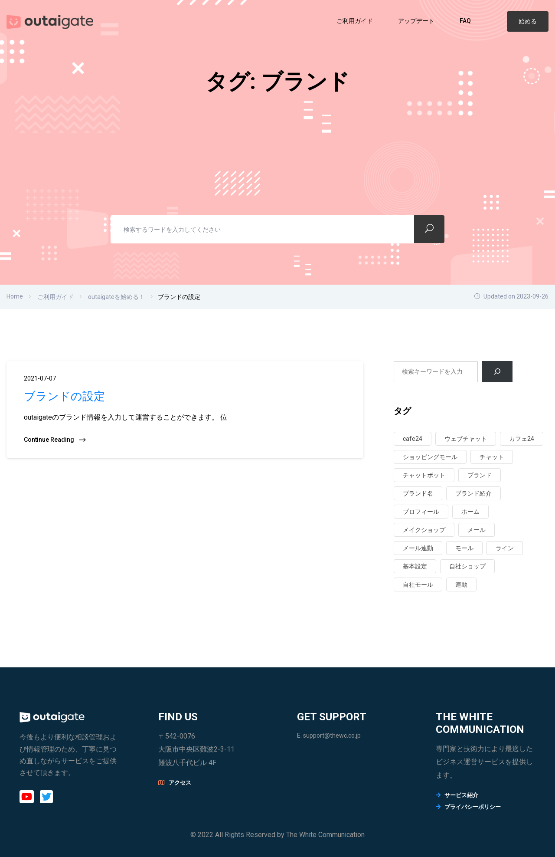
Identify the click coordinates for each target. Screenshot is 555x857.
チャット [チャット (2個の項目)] (492, 456)
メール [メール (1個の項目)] (476, 529)
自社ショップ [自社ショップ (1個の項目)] (467, 566)
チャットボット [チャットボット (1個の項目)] (424, 475)
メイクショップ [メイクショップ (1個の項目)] (424, 529)
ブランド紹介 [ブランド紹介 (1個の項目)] (473, 493)
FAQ (466, 20)
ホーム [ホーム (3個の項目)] (470, 511)
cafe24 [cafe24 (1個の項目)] (412, 438)
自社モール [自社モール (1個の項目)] (418, 584)
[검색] (497, 371)
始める (528, 21)
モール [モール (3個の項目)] (464, 548)
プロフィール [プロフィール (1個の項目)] (421, 511)
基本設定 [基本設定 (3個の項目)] (415, 566)
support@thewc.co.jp (332, 735)
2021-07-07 (40, 378)
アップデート (417, 20)
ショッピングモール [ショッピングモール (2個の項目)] (430, 456)
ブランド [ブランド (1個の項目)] (479, 475)
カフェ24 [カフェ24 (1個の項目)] (521, 438)
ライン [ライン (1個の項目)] (505, 548)
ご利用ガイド (355, 20)
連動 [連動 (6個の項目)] (461, 584)
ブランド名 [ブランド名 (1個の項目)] (418, 493)
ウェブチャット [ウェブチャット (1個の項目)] (465, 438)
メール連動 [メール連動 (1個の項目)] (418, 548)
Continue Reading (55, 440)
